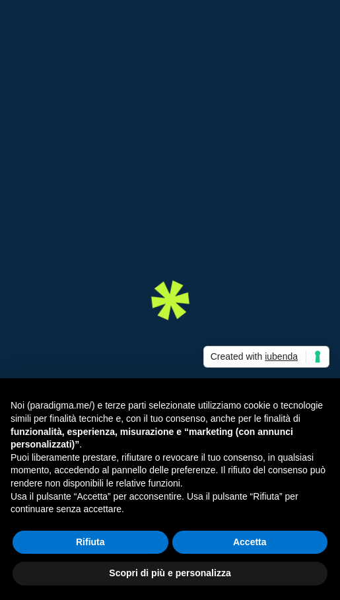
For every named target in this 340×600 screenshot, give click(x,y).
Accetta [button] (250, 542)
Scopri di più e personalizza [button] (169, 573)
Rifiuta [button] (90, 542)
